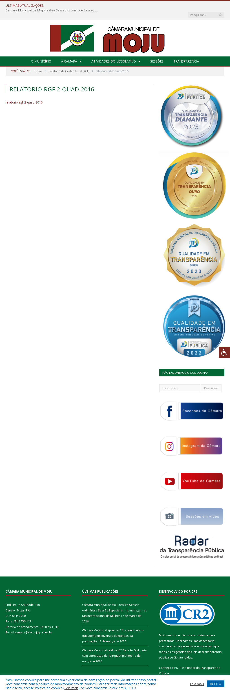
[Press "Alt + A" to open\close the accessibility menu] (224, 352)
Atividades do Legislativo (113, 52)
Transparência (186, 52)
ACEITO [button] (215, 684)
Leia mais (71, 688)
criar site (186, 626)
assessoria (207, 632)
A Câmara (69, 52)
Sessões (157, 52)
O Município (41, 52)
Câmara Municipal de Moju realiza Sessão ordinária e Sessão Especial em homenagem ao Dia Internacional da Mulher (101, 6)
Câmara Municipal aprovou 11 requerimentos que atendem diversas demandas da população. (113, 626)
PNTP (177, 658)
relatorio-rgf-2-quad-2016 (24, 93)
